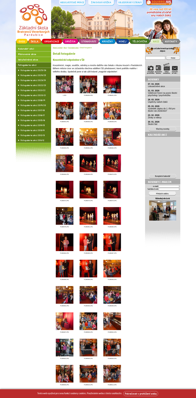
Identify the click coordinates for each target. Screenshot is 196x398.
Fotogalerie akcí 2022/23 (33, 86)
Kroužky (107, 41)
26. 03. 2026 (163, 100)
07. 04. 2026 (163, 85)
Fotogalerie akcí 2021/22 (33, 91)
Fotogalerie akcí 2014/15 (33, 126)
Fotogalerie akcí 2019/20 (33, 106)
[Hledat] (158, 57)
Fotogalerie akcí (27, 65)
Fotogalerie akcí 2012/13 (33, 136)
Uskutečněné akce (28, 59)
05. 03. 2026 (163, 108)
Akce (156, 41)
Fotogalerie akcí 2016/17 (33, 116)
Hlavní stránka (57, 48)
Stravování (88, 41)
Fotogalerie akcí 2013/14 (33, 131)
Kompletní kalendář (162, 175)
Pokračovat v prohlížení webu (141, 393)
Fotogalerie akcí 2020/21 (33, 96)
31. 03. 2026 (163, 92)
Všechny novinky (162, 128)
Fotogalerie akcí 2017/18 (33, 111)
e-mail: (155, 185)
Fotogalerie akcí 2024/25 (33, 76)
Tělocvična (139, 41)
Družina (70, 41)
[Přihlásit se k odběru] (162, 192)
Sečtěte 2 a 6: (153, 188)
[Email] (169, 185)
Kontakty (171, 41)
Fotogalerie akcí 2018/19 (33, 101)
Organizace (51, 41)
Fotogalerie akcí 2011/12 (32, 141)
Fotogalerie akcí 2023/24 (33, 81)
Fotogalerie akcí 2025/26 (33, 71)
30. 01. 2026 (163, 122)
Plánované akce (27, 54)
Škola (34, 41)
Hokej (122, 41)
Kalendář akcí (26, 48)
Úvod (22, 41)
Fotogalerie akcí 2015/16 (33, 121)
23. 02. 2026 (163, 116)
